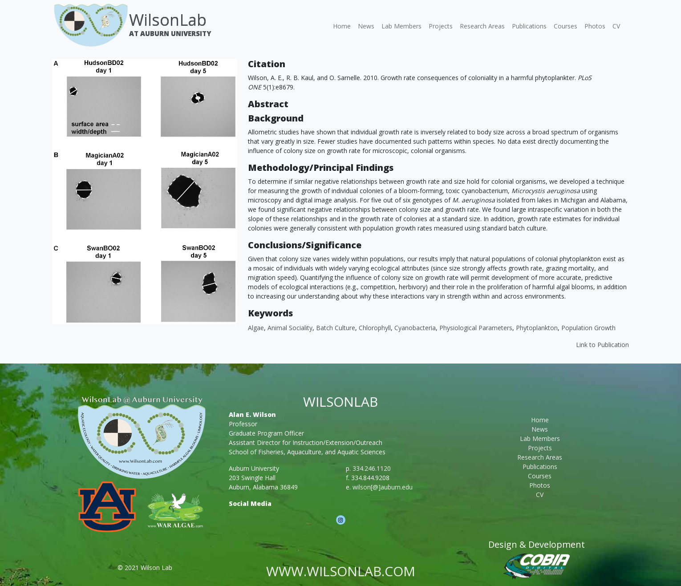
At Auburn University (170, 33)
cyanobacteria (415, 327)
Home (342, 26)
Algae (256, 327)
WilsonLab (168, 20)
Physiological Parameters (475, 327)
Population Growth (588, 327)
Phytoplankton (537, 327)
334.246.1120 (372, 468)
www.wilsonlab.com (340, 571)
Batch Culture (335, 327)
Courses (565, 26)
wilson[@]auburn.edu (383, 487)
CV (616, 26)
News (366, 26)
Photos (594, 26)
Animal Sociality (290, 327)
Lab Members (401, 26)
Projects (441, 26)
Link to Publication (602, 344)
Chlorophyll (375, 327)
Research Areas (482, 26)
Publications (529, 26)
